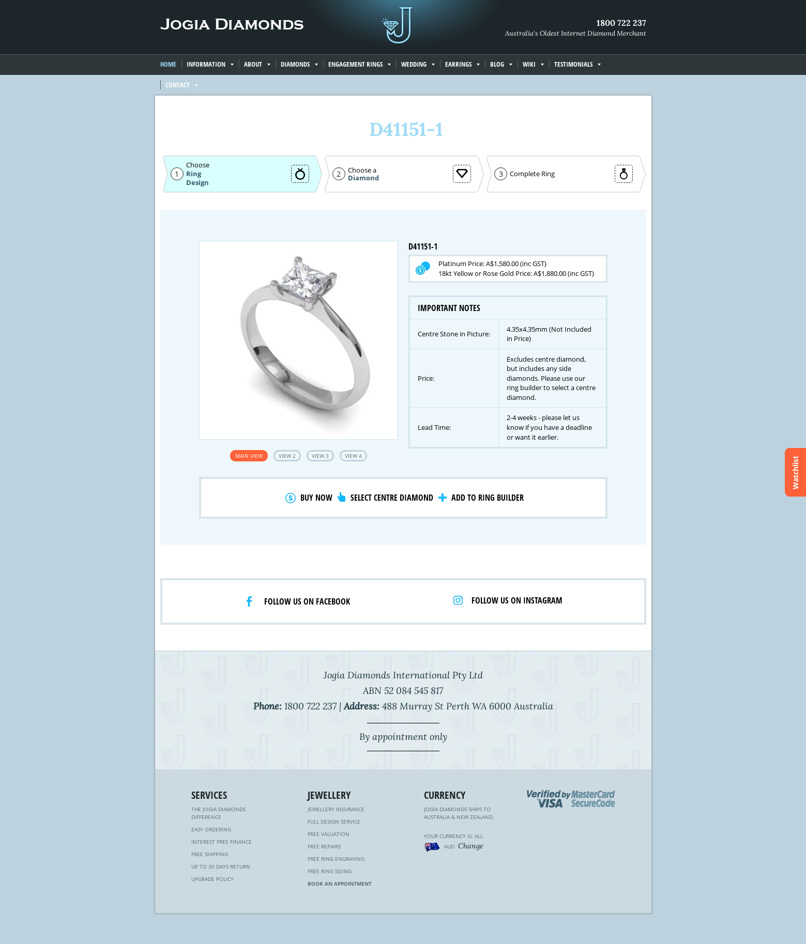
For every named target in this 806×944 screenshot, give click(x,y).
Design (197, 183)
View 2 (287, 455)
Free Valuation (328, 834)
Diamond (363, 178)
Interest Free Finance (221, 841)
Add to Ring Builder (487, 497)
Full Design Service (334, 821)
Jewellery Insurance (336, 809)
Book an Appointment (340, 883)
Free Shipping (209, 854)
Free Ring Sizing (330, 871)
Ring (193, 173)
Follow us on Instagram (517, 600)
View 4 (353, 455)
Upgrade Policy (212, 879)
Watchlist (795, 472)
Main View (249, 455)
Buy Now (316, 497)
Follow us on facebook (307, 601)
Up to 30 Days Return (220, 866)
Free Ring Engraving (336, 858)
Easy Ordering (211, 829)
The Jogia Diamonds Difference (218, 813)
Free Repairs (324, 846)
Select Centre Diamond (392, 497)
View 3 (320, 455)
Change (470, 845)
